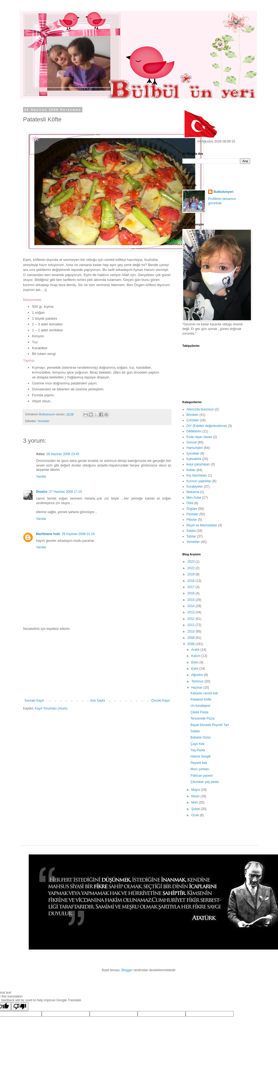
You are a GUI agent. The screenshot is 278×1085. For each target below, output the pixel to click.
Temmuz (198, 681)
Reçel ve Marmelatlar (201, 525)
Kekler (191, 470)
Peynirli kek (198, 763)
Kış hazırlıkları (196, 475)
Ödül (189, 503)
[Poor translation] (19, 1006)
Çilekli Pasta (199, 712)
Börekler (192, 415)
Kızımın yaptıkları (199, 481)
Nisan (196, 796)
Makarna (192, 492)
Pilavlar (191, 520)
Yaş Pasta (197, 750)
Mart (195, 802)
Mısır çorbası (199, 769)
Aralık (196, 650)
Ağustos (197, 675)
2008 (192, 644)
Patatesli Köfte (200, 699)
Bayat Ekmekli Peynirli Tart (209, 725)
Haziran (197, 687)
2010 (192, 631)
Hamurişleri (194, 448)
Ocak (195, 815)
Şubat (196, 809)
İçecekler (192, 453)
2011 (192, 625)
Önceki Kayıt (160, 700)
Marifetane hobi (48, 534)
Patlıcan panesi (201, 776)
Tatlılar (191, 536)
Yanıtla (41, 476)
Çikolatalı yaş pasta (204, 782)
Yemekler (43, 421)
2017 (192, 587)
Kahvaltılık (193, 459)
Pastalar (192, 514)
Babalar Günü (200, 737)
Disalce (41, 492)
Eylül (195, 669)
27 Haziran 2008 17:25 (65, 492)
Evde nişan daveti (199, 437)
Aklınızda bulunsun (200, 409)
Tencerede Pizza (202, 718)
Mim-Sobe (193, 498)
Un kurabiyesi (200, 706)
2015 (192, 600)
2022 (192, 568)
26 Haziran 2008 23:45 (62, 454)
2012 (192, 619)
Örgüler (191, 509)
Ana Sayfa (97, 700)
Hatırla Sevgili (200, 756)
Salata (191, 531)
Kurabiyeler (194, 486)
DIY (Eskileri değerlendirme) (206, 426)
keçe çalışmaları (198, 464)
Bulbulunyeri (223, 192)
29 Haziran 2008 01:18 (78, 534)
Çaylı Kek (197, 744)
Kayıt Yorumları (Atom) (51, 708)
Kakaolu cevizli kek (204, 693)
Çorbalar (192, 420)
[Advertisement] (97, 665)
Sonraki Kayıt (34, 700)
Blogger (126, 970)
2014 (192, 606)
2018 (192, 581)
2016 (192, 593)
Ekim (195, 662)
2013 (192, 612)
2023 (192, 561)
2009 (192, 638)
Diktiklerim (193, 431)
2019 (192, 574)
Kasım (196, 656)
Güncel (191, 442)
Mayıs (196, 790)
